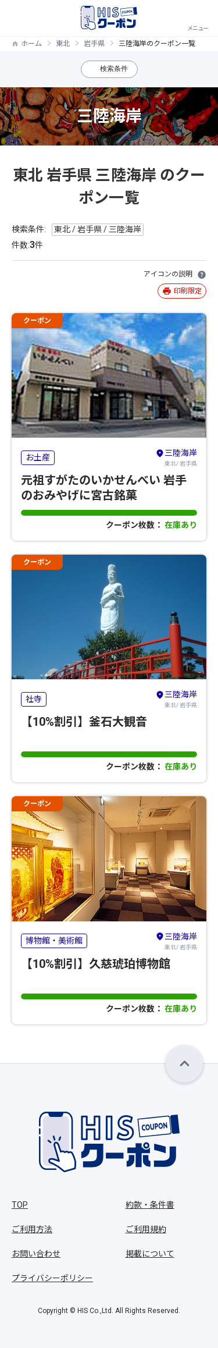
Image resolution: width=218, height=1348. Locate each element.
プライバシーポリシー (52, 1278)
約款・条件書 (150, 1204)
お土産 (38, 457)
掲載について (150, 1253)
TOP (20, 1204)
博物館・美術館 (54, 940)
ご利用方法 (32, 1229)
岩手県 (94, 44)
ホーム (31, 44)
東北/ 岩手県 (176, 457)
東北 (63, 44)
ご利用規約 (146, 1229)
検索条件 (114, 69)
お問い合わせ (36, 1253)
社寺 (34, 699)
